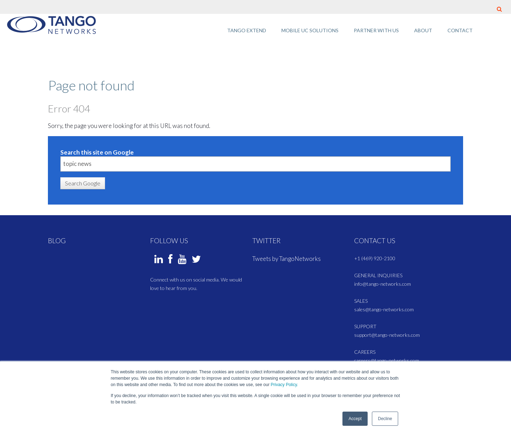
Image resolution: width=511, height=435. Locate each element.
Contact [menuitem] (460, 30)
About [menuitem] (423, 30)
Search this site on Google (97, 152)
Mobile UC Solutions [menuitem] (310, 30)
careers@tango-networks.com (386, 360)
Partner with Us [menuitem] (376, 30)
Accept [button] (355, 418)
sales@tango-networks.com (384, 309)
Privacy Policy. (284, 385)
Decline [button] (385, 418)
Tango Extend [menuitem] (246, 30)
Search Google (82, 183)
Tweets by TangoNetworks (286, 258)
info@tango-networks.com (382, 284)
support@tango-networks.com (387, 335)
